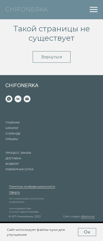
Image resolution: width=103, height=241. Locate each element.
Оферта (14, 192)
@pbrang (87, 216)
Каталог (12, 128)
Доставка (13, 158)
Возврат (12, 164)
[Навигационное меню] (94, 9)
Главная (12, 122)
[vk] (18, 98)
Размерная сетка (19, 169)
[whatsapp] (8, 98)
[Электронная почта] (27, 98)
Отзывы (11, 139)
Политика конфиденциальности (32, 186)
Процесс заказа (18, 153)
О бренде (13, 133)
